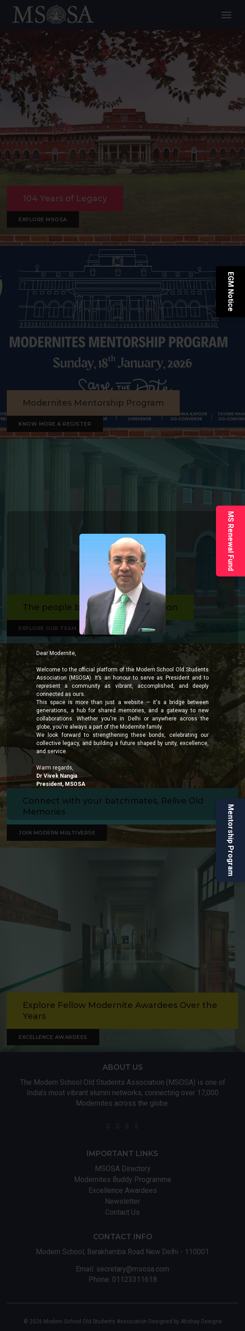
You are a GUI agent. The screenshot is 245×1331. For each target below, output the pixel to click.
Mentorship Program (230, 840)
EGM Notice (230, 292)
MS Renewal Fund (230, 541)
